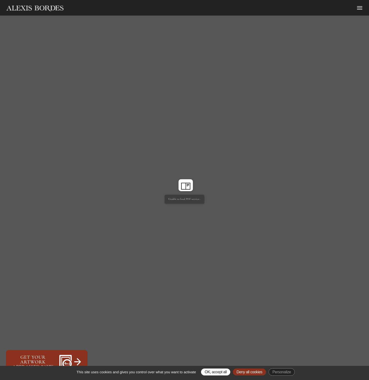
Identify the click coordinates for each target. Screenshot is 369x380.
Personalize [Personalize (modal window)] (281, 372)
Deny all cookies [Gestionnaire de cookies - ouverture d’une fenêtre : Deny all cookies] (249, 372)
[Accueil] (76, 8)
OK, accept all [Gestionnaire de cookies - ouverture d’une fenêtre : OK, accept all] (216, 372)
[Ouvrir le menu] (359, 8)
